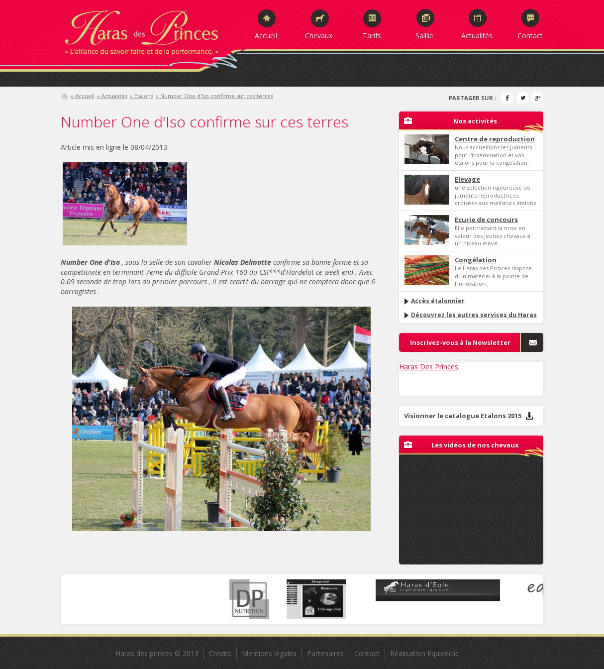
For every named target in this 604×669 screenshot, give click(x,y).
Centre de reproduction (495, 138)
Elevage (467, 179)
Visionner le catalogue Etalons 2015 (468, 415)
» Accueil (83, 96)
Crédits (220, 653)
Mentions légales (269, 653)
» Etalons (141, 96)
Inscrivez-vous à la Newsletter (460, 342)
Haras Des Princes (428, 366)
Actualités (477, 35)
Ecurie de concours (486, 219)
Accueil (266, 35)
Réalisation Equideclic (424, 653)
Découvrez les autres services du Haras (470, 315)
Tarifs (372, 35)
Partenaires (325, 653)
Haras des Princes (153, 30)
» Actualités (112, 96)
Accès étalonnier (434, 301)
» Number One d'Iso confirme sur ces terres (214, 96)
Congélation (476, 259)
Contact (530, 35)
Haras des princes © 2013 (157, 653)
